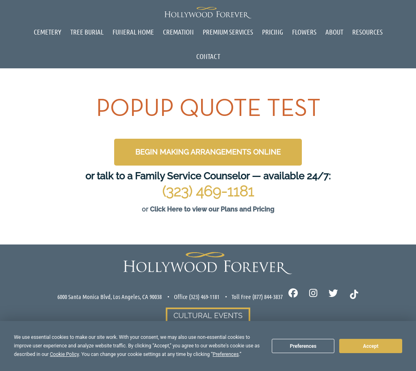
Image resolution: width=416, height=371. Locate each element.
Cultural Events (208, 315)
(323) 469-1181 (208, 191)
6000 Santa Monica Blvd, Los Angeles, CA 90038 (109, 296)
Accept (371, 346)
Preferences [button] (226, 354)
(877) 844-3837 (267, 296)
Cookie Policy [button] (64, 354)
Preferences (303, 346)
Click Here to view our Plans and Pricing (212, 209)
